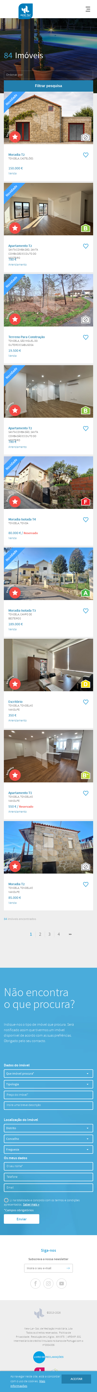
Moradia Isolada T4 (22, 519)
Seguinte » (67, 934)
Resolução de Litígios (42, 1337)
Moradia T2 (16, 155)
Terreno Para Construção (26, 337)
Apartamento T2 (20, 246)
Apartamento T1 (20, 793)
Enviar (22, 1219)
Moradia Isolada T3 (22, 610)
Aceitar (76, 1379)
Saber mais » (31, 1205)
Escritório (15, 702)
